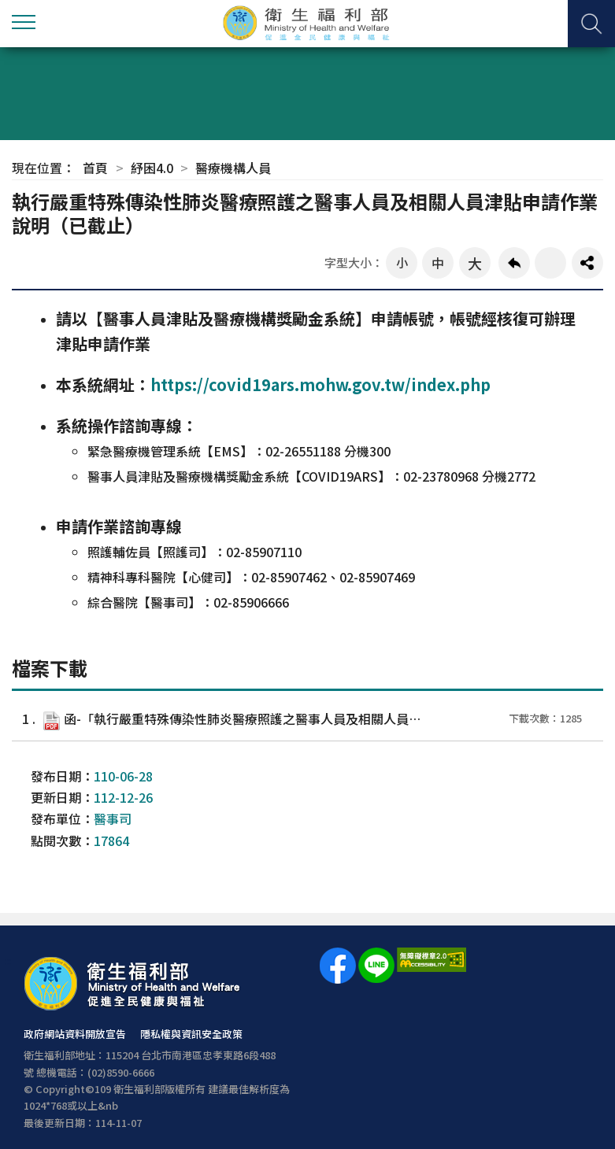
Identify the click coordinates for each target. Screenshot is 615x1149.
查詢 (591, 23)
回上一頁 (514, 263)
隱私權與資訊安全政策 (191, 1033)
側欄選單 (23, 22)
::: (7, 960)
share (587, 263)
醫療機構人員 (233, 167)
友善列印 (550, 263)
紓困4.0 (152, 167)
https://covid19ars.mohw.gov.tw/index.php (320, 384)
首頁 (95, 167)
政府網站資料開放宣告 (75, 1033)
